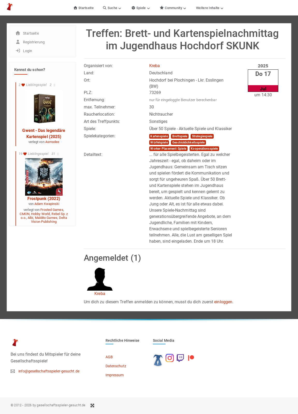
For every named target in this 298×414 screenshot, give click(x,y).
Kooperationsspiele (204, 148)
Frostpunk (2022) (43, 198)
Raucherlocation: (99, 114)
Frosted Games (51, 210)
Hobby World (40, 214)
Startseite (83, 8)
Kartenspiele (159, 136)
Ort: (87, 80)
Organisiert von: (98, 65)
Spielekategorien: (100, 135)
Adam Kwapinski (46, 204)
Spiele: (90, 128)
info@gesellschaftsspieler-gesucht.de (48, 371)
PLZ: (88, 92)
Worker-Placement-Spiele (168, 148)
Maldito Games (46, 218)
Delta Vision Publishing (49, 220)
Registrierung (34, 42)
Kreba (154, 65)
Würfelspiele (159, 142)
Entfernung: (94, 99)
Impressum (115, 375)
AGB (109, 357)
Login (27, 51)
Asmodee (52, 142)
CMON (24, 214)
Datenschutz (116, 366)
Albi (30, 218)
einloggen (223, 301)
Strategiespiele (202, 136)
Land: (89, 72)
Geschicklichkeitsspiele (188, 142)
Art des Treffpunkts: (102, 121)
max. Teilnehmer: (100, 107)
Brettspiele (179, 136)
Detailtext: (93, 154)
